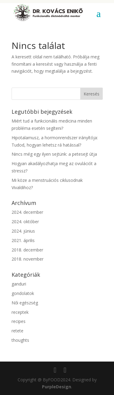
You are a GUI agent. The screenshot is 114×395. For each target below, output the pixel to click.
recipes (19, 321)
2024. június (23, 231)
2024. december (27, 212)
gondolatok (23, 293)
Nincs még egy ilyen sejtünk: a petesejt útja (54, 154)
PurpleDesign (56, 387)
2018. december (27, 250)
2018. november (27, 259)
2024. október (25, 221)
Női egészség (25, 303)
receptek (20, 312)
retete (17, 331)
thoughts (20, 340)
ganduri (19, 284)
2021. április (23, 240)
